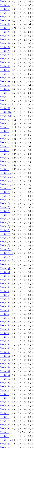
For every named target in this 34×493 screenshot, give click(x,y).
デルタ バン (9, 189)
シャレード (8, 74)
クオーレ (8, 70)
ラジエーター (2, 0)
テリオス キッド (9, 123)
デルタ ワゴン (9, 200)
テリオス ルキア (9, 127)
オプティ (8, 32)
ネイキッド (8, 210)
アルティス (8, 28)
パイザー (8, 230)
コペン (8, 72)
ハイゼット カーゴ (10, 276)
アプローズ (8, 21)
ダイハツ (5, 0)
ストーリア (8, 104)
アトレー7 (8, 18)
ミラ (8, 301)
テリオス (8, 115)
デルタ (8, 128)
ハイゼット (8, 242)
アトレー (8, 0)
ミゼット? (8, 294)
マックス (8, 286)
